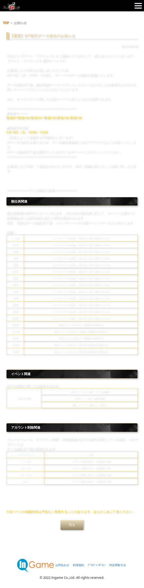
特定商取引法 (117, 565)
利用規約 (78, 565)
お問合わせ (62, 565)
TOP (6, 23)
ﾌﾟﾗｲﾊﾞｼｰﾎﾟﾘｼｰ (97, 565)
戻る (72, 524)
